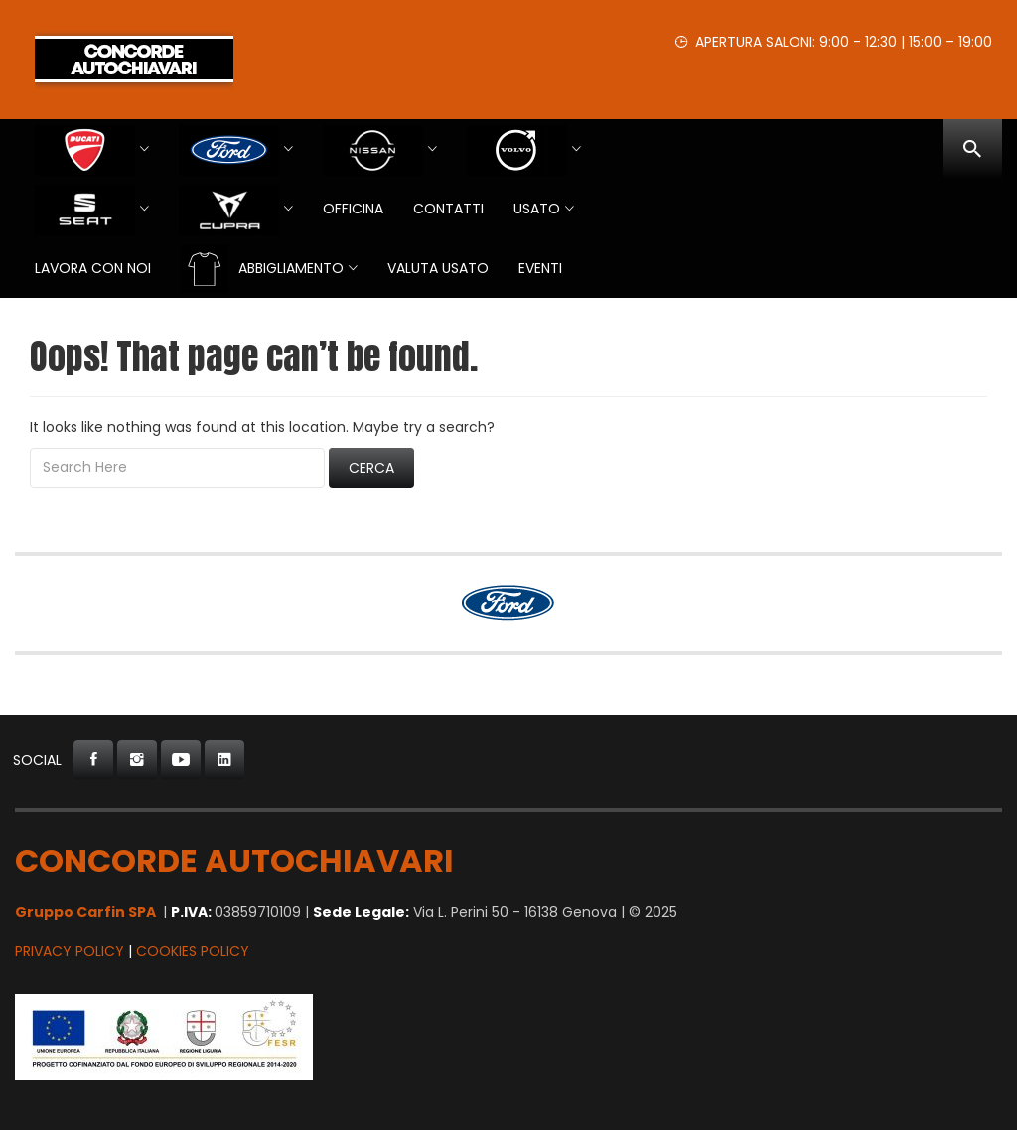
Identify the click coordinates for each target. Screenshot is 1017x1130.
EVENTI (540, 268)
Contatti (448, 208)
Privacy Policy (69, 951)
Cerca (371, 468)
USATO (536, 208)
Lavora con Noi (93, 268)
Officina (353, 208)
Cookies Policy (192, 951)
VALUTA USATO (438, 268)
